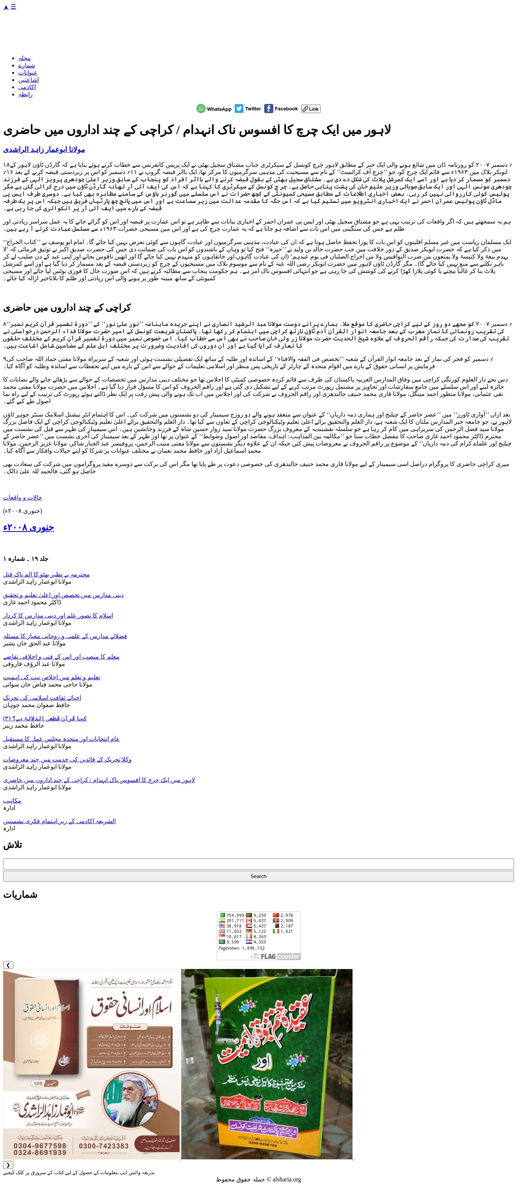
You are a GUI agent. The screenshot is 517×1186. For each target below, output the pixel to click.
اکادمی (27, 87)
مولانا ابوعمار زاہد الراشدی (44, 149)
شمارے (26, 65)
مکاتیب (12, 800)
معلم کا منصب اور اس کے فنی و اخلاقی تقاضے (61, 656)
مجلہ (24, 58)
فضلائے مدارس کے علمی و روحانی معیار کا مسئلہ (65, 636)
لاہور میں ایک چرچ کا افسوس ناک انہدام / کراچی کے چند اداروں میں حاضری (99, 780)
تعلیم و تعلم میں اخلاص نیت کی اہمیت (51, 677)
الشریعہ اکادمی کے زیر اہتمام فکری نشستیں (59, 821)
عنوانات (28, 72)
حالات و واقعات (22, 497)
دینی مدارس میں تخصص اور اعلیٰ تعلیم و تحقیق (63, 595)
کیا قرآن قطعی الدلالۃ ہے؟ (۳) (45, 718)
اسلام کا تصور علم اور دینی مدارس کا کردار (58, 615)
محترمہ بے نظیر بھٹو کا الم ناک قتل (46, 574)
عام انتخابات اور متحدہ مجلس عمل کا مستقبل (61, 739)
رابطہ (25, 94)
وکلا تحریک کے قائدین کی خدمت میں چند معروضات (67, 759)
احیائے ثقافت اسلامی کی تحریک (42, 697)
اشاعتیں (28, 80)
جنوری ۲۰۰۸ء (28, 527)
